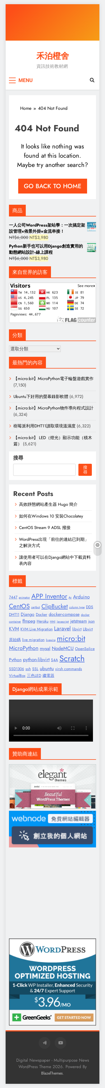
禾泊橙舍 (52, 56)
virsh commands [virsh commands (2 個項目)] (68, 669)
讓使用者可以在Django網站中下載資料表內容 (55, 560)
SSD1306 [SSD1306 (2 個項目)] (16, 669)
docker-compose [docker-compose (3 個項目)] (64, 614)
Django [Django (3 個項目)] (27, 614)
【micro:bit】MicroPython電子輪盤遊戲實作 (53, 379)
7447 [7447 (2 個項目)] (13, 597)
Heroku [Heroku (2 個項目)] (42, 621)
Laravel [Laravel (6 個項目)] (62, 628)
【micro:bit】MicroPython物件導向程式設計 (53, 408)
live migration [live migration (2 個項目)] (33, 639)
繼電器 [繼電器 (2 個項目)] (48, 675)
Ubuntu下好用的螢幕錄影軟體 (40, 396)
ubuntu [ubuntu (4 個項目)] (47, 668)
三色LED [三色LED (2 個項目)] (34, 675)
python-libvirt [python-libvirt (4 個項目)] (36, 659)
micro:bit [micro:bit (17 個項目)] (71, 638)
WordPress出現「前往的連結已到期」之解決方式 (54, 542)
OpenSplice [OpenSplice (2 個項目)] (85, 648)
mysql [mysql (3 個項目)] (45, 648)
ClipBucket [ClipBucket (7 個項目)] (54, 606)
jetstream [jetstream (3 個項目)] (78, 621)
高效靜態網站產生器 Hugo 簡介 (48, 504)
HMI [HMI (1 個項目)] (52, 621)
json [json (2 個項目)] (91, 621)
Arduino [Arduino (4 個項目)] (81, 596)
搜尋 (18, 458)
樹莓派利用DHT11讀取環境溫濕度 (44, 426)
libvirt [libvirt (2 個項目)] (76, 629)
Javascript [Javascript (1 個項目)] (63, 621)
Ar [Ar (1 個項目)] (70, 597)
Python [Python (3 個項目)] (15, 659)
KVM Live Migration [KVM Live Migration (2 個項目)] (36, 629)
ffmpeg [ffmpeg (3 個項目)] (28, 621)
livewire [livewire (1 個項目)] (50, 640)
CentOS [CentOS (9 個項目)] (19, 606)
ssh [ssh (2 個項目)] (28, 669)
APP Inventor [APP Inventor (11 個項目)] (49, 596)
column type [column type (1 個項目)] (77, 607)
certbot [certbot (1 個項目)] (35, 607)
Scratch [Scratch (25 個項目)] (72, 658)
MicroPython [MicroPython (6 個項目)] (23, 648)
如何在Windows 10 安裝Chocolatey (51, 516)
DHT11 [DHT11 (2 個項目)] (14, 614)
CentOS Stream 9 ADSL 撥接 (45, 528)
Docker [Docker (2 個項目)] (41, 614)
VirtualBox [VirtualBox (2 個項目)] (17, 675)
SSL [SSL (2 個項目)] (35, 669)
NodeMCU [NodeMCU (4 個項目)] (63, 648)
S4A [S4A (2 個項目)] (54, 660)
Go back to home (52, 185)
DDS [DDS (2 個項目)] (89, 607)
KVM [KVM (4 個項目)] (14, 628)
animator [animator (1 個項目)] (24, 597)
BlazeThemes (52, 1073)
